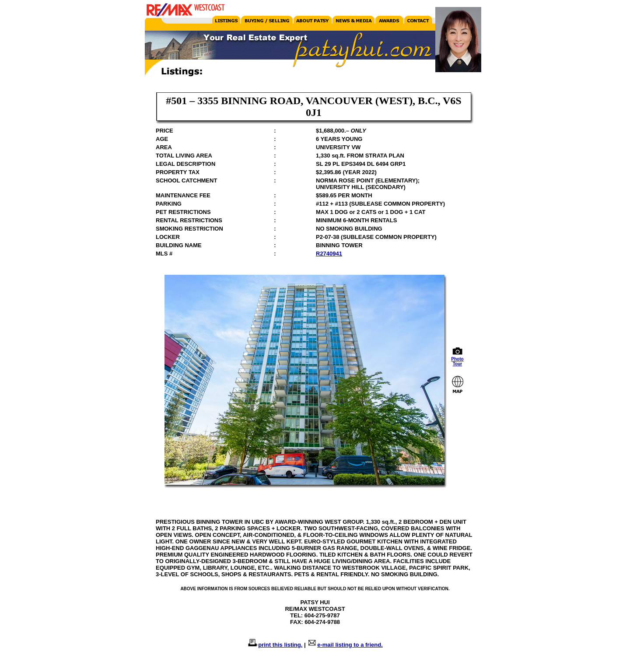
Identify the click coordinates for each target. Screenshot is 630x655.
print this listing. (280, 644)
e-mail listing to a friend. (350, 644)
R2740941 (329, 253)
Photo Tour (457, 359)
